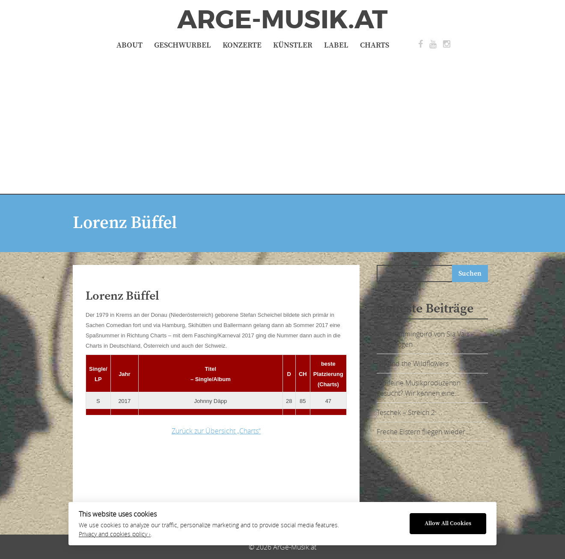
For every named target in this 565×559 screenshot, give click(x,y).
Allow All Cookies (448, 523)
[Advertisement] (282, 121)
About (129, 45)
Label (336, 45)
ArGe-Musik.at (282, 19)
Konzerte (242, 45)
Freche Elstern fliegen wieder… (423, 431)
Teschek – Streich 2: (407, 412)
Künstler (292, 45)
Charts (374, 45)
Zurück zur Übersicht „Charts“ (216, 431)
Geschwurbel (182, 45)
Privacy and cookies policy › (115, 534)
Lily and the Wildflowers (413, 363)
